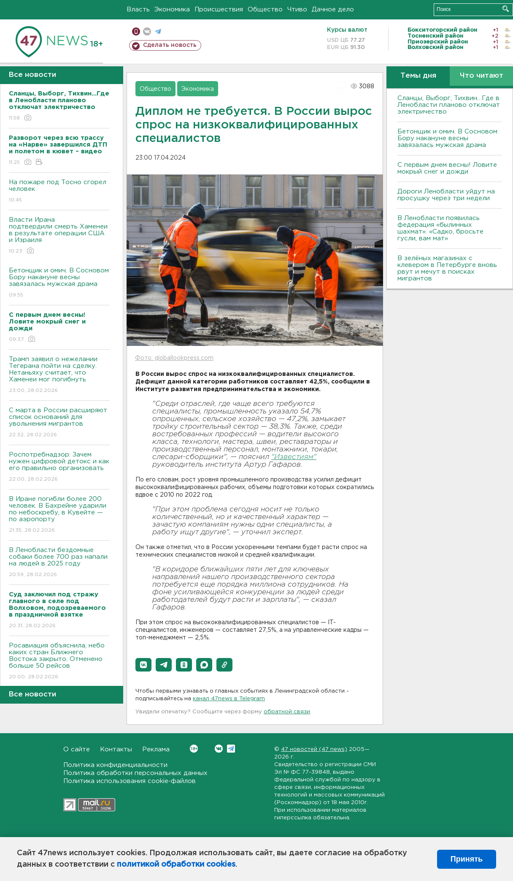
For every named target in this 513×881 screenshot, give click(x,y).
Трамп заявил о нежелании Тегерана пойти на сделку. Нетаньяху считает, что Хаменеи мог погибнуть (59, 375)
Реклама (156, 749)
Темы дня (418, 76)
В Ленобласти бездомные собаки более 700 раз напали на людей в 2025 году (59, 562)
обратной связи (287, 712)
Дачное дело (333, 9)
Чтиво (297, 9)
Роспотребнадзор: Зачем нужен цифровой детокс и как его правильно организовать (59, 467)
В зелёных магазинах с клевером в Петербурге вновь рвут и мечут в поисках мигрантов (447, 268)
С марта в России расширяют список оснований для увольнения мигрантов (59, 423)
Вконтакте (194, 749)
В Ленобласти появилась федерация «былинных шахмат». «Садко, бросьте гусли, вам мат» (440, 228)
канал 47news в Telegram (229, 698)
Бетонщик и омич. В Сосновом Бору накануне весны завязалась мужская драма (59, 283)
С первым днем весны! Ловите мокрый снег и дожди (447, 168)
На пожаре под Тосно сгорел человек (59, 191)
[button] (143, 665)
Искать (505, 8)
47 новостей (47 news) (314, 749)
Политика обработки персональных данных (135, 773)
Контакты (116, 749)
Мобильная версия (136, 31)
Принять (467, 859)
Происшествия (218, 9)
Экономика (172, 9)
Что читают (481, 76)
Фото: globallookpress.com (174, 358)
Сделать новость (170, 45)
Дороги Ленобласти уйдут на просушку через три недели (446, 195)
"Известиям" (293, 457)
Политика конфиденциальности (115, 765)
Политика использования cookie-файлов (129, 781)
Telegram (231, 749)
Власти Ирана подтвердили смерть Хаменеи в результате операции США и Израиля (59, 236)
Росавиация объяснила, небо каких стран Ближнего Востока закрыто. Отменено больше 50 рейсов (59, 661)
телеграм (158, 31)
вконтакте (147, 31)
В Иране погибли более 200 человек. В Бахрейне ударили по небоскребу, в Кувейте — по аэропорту (59, 515)
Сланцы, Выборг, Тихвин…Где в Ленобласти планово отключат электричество (448, 104)
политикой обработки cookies (176, 864)
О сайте (76, 749)
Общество (265, 9)
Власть (138, 9)
